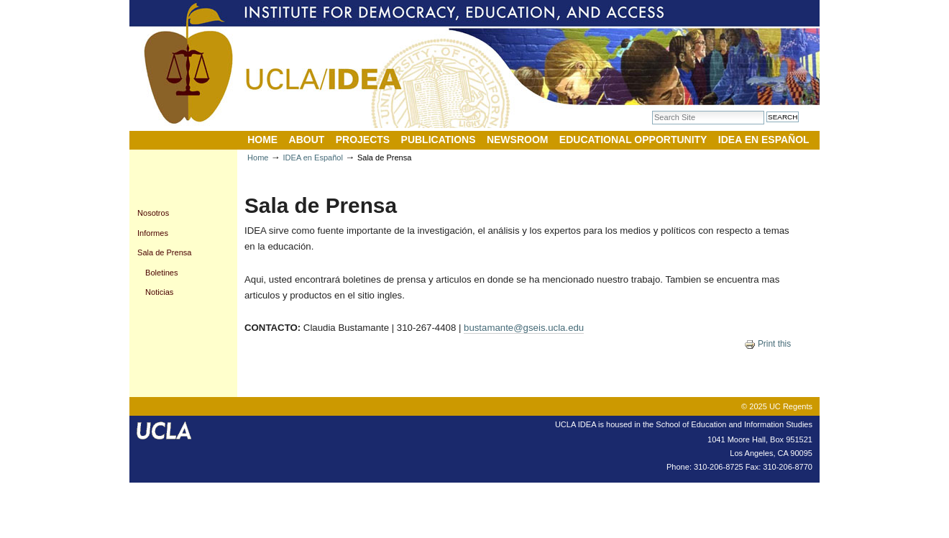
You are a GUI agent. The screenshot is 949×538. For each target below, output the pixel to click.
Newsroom (518, 139)
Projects (363, 139)
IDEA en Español (764, 139)
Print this (768, 344)
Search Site (651, 110)
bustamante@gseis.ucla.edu (524, 327)
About (307, 139)
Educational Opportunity (633, 139)
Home (262, 139)
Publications (438, 139)
